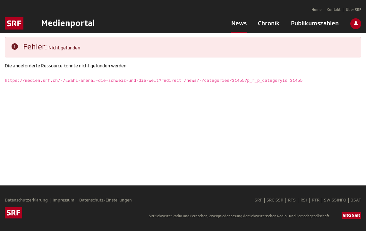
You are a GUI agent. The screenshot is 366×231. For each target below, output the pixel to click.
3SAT (356, 200)
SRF (256, 200)
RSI (302, 200)
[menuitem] (239, 24)
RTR (315, 200)
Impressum (64, 200)
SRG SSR (273, 200)
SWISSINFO (335, 200)
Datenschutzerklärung (26, 200)
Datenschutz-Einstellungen (106, 200)
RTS (290, 200)
